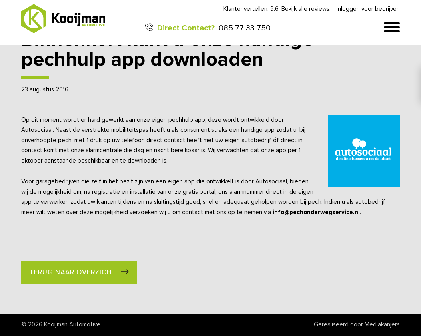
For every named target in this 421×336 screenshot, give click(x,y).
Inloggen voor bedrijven (368, 9)
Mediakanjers (382, 325)
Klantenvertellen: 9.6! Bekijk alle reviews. (277, 9)
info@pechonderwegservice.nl (316, 212)
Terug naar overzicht (73, 272)
